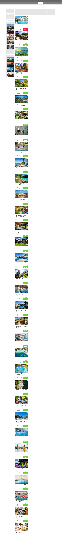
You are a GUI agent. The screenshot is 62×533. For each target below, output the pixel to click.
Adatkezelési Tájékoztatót (21, 265)
